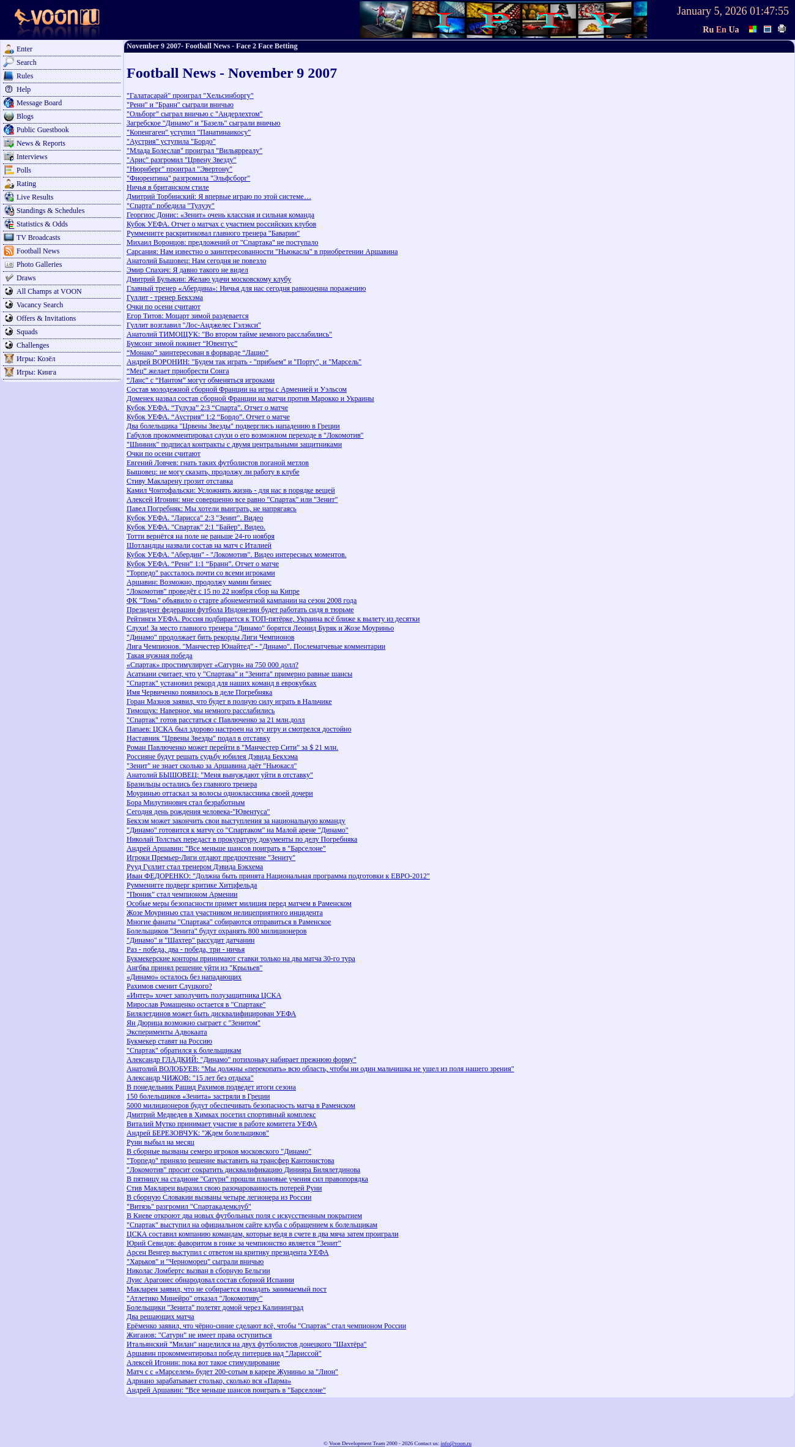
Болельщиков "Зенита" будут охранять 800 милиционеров (216, 931)
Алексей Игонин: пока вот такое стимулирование (203, 1362)
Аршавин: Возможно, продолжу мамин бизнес (199, 582)
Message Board (39, 103)
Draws (26, 278)
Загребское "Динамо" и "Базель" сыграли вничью (204, 123)
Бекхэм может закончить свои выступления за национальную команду (236, 821)
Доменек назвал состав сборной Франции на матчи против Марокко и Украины (250, 398)
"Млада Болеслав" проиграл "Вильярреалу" (194, 150)
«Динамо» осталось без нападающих (184, 977)
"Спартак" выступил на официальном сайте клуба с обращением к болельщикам (252, 1225)
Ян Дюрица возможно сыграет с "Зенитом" (194, 1023)
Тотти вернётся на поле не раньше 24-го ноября (201, 536)
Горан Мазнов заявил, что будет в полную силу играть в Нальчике (229, 701)
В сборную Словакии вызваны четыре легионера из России (219, 1197)
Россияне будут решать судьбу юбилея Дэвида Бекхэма (212, 756)
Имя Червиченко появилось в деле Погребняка (199, 692)
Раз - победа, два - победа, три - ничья (186, 949)
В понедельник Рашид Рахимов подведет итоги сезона (211, 1087)
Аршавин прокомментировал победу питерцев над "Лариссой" (224, 1353)
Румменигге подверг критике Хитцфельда (192, 885)
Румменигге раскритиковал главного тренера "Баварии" (213, 233)
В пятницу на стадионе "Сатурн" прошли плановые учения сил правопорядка (247, 1179)
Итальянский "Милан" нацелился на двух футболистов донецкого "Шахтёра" (246, 1344)
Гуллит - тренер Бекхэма (165, 297)
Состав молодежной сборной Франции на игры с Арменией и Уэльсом (237, 389)
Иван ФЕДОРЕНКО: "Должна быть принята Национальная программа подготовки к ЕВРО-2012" (278, 876)
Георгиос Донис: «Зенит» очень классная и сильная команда (220, 215)
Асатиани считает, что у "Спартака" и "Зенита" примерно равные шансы (239, 674)
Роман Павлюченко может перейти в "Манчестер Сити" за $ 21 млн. (232, 747)
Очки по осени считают (164, 306)
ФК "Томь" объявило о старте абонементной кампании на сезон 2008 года (242, 600)
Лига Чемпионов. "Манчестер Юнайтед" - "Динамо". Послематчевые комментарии (256, 646)
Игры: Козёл (36, 358)
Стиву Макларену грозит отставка (180, 481)
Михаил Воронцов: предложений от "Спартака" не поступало (223, 242)
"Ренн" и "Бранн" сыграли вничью (180, 104)
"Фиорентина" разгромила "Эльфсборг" (188, 178)
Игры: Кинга (36, 372)
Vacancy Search (40, 305)
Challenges (33, 345)
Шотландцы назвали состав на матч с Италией (199, 545)
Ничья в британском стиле (168, 187)
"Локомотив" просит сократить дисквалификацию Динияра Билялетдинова (243, 1169)
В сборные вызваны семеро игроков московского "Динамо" (219, 1151)
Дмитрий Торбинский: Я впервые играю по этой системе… (219, 196)
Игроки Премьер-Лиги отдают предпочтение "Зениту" (211, 857)
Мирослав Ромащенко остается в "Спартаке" (196, 1004)
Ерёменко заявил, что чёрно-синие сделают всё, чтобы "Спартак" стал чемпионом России (266, 1326)
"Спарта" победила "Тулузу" (171, 205)
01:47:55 (769, 11)
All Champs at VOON (49, 291)
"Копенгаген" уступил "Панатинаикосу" (189, 132)
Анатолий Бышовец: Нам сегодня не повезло (196, 260)
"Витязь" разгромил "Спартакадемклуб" (189, 1206)
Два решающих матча (160, 1316)
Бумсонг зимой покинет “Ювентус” (182, 343)
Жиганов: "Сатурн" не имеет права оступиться (199, 1335)
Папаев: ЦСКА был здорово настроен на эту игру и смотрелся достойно (239, 729)
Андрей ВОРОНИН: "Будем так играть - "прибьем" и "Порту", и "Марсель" (244, 361)
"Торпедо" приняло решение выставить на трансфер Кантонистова (231, 1160)
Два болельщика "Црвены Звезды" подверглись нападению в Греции (233, 426)
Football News (38, 251)
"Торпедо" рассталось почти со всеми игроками (201, 573)
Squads (27, 331)
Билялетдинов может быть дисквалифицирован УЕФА (211, 1013)
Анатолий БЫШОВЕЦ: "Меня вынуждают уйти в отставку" (220, 775)
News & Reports (41, 143)
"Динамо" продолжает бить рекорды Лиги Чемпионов (210, 637)
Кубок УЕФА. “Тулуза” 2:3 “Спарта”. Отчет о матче (207, 407)
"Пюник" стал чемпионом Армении (182, 894)
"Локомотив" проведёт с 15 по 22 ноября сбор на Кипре (213, 591)
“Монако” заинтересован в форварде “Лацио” (197, 352)
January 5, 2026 (712, 11)
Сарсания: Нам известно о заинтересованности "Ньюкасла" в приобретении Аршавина (262, 251)
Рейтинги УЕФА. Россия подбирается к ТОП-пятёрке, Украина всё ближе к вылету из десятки (273, 619)
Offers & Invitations (46, 318)
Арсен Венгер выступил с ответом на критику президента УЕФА (228, 1252)
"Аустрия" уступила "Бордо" (171, 141)
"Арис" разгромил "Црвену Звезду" (182, 159)
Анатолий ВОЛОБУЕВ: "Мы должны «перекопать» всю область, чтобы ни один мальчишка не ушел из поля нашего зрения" (320, 1068)
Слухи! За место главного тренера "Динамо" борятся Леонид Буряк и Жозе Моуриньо (260, 628)
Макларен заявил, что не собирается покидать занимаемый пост (227, 1289)
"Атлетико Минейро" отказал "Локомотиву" (194, 1298)
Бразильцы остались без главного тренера (192, 784)
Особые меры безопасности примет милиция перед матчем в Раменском (239, 903)
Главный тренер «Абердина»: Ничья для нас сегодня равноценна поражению (246, 288)
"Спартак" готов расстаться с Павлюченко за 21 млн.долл (216, 720)
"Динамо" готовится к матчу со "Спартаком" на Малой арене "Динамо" (238, 830)
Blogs (25, 116)
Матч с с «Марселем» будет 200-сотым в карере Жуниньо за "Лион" (232, 1371)
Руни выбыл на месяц (160, 1142)
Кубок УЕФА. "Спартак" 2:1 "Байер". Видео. (196, 527)
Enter (24, 49)
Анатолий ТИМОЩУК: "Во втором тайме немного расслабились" (229, 334)
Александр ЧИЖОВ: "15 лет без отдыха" (190, 1078)
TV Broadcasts (38, 237)
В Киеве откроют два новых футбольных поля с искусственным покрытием (244, 1215)
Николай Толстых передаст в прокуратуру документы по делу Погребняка (242, 839)
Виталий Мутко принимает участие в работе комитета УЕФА (222, 1124)
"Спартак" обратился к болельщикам (184, 1050)
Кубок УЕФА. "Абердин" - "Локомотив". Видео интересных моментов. (237, 554)
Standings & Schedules (50, 210)
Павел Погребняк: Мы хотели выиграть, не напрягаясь (212, 508)
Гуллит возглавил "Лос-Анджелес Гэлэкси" (194, 325)
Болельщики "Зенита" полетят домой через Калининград (215, 1307)
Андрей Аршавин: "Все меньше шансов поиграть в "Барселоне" (226, 848)
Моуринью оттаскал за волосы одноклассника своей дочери (220, 793)
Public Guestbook (43, 129)
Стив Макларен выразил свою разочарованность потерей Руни (224, 1188)
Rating (26, 183)
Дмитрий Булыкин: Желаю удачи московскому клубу (209, 279)
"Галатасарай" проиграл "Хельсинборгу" (190, 95)
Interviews (32, 156)
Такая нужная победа (160, 655)
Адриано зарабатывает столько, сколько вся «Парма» (209, 1381)
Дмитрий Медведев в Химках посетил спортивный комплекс (221, 1114)
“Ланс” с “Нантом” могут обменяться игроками (201, 380)
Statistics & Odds (42, 224)
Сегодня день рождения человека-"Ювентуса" (198, 811)
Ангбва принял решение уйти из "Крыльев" (194, 967)
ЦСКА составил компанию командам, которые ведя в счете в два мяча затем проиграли (263, 1234)
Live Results (35, 197)
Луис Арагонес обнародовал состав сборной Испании (210, 1280)
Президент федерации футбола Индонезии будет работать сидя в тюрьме (240, 609)
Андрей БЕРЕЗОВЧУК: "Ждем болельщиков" (198, 1133)
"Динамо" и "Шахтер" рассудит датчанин (191, 940)
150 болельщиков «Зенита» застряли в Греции (198, 1096)
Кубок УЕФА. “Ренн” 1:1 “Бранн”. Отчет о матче (203, 563)
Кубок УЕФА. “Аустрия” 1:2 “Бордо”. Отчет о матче (208, 417)
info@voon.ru (455, 1443)
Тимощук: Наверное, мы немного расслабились (201, 710)
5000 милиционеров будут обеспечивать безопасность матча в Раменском (241, 1105)
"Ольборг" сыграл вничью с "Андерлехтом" (194, 114)
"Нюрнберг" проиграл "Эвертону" (179, 169)
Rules (25, 76)
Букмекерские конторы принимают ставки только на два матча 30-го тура (241, 958)
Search (27, 62)
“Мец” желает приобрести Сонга (178, 371)
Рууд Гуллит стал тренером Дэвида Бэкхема (195, 866)
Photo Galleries (39, 264)
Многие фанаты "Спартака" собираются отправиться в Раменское (229, 922)
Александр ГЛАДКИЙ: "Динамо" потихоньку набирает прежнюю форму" (242, 1059)
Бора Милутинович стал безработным (186, 802)
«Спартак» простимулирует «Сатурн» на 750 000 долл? (212, 664)
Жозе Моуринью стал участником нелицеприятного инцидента (225, 912)
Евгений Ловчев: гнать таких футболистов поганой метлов (218, 462)
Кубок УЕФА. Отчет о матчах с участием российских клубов (221, 224)
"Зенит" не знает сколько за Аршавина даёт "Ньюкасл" (212, 765)
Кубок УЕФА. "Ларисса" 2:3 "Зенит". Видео (195, 518)
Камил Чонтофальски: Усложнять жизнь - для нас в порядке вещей (231, 490)
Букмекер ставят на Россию (169, 1041)
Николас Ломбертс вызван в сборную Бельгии (198, 1270)
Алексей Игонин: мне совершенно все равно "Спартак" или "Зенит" (232, 499)
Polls (24, 170)
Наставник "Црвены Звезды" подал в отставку (198, 738)
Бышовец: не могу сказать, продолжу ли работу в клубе (213, 472)
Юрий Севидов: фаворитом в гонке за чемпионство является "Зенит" (234, 1243)
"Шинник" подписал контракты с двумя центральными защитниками (234, 444)
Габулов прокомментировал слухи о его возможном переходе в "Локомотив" (245, 435)
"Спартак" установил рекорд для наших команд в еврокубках (222, 683)
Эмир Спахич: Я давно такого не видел (187, 270)
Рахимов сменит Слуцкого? (169, 986)
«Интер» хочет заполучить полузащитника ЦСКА (204, 995)
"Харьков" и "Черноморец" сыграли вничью (195, 1261)
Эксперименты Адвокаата (167, 1032)
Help (24, 89)
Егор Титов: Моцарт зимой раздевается (188, 316)
